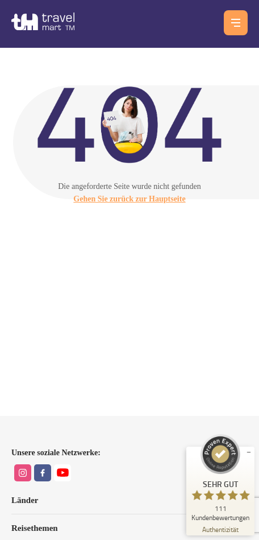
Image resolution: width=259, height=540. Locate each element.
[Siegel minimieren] (248, 452)
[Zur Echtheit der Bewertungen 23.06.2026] (220, 528)
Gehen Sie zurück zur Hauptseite (129, 199)
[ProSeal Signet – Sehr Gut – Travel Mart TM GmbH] (220, 477)
